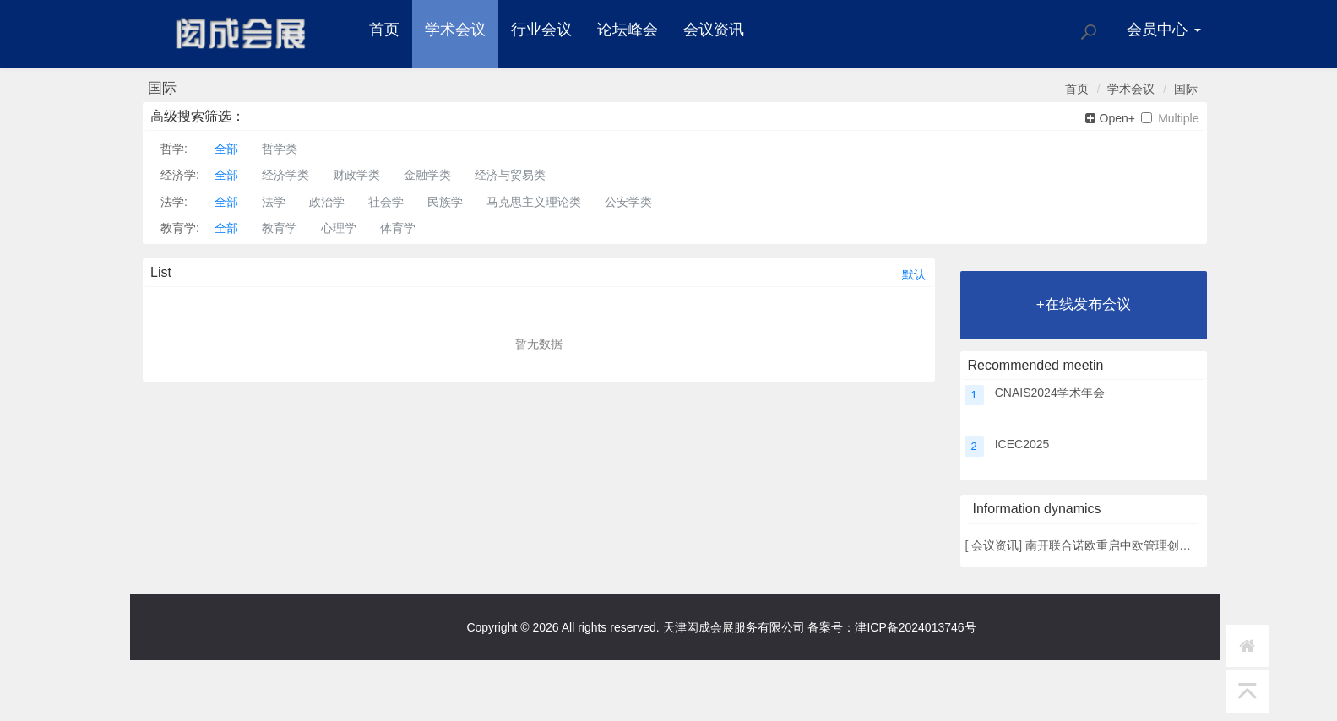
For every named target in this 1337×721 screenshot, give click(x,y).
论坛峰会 (627, 29)
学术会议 (455, 29)
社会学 (386, 202)
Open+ (1110, 118)
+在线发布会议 (1083, 304)
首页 (384, 29)
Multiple (1169, 118)
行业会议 (541, 29)
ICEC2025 (1022, 444)
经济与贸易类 (510, 175)
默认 (914, 274)
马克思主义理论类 (533, 202)
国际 (1186, 88)
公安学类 (628, 202)
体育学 (398, 228)
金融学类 (427, 175)
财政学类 (356, 175)
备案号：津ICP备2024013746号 (891, 627)
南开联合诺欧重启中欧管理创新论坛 (1120, 545)
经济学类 (285, 175)
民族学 (445, 202)
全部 (226, 148)
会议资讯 (713, 29)
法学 (273, 202)
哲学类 (279, 148)
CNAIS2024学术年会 (1050, 392)
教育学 (279, 228)
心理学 (338, 228)
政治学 (327, 202)
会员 (1163, 29)
